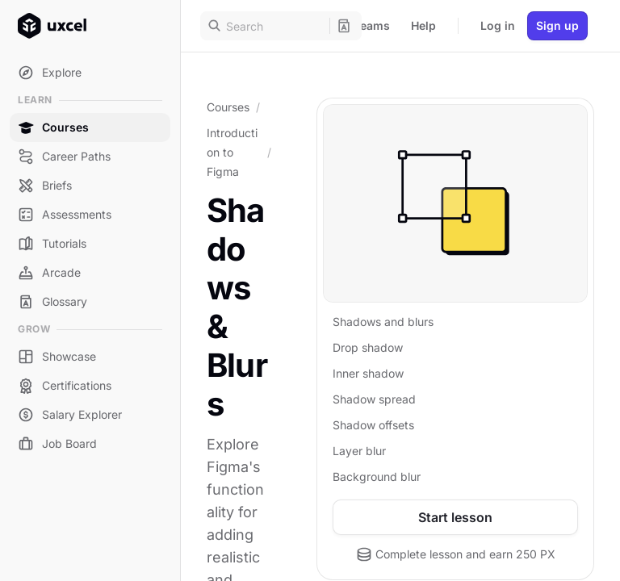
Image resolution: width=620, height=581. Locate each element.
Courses (228, 107)
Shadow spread (374, 399)
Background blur (377, 476)
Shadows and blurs (383, 321)
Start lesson (455, 517)
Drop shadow (368, 347)
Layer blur (359, 451)
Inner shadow (368, 373)
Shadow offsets (373, 425)
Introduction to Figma (232, 152)
